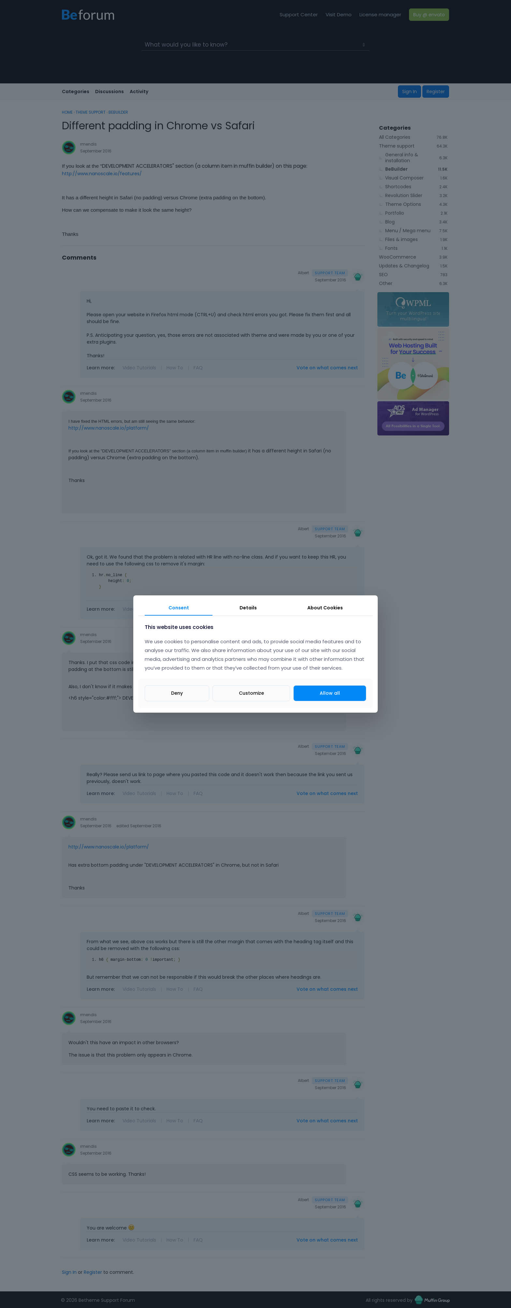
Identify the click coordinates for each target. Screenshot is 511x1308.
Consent (178, 607)
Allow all (330, 693)
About (325, 607)
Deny (177, 693)
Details (248, 607)
